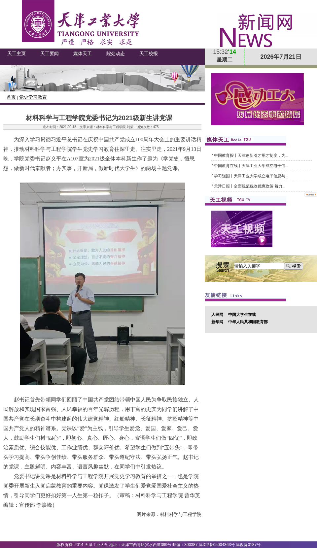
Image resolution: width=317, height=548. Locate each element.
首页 (11, 97)
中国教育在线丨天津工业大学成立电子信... (251, 165)
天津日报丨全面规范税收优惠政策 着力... (249, 186)
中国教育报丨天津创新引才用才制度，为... (251, 155)
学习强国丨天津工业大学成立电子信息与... (251, 176)
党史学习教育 (33, 97)
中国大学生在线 (242, 314)
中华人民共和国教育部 (248, 322)
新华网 (217, 322)
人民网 (217, 314)
